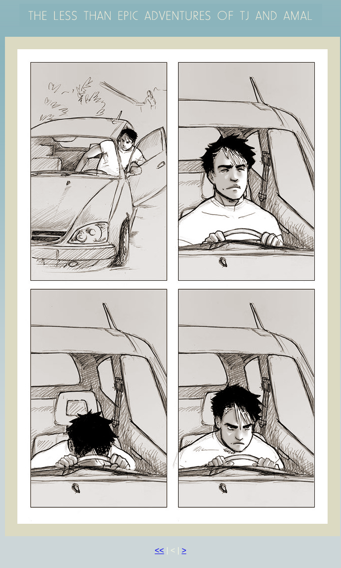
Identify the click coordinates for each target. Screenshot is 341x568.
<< (159, 550)
